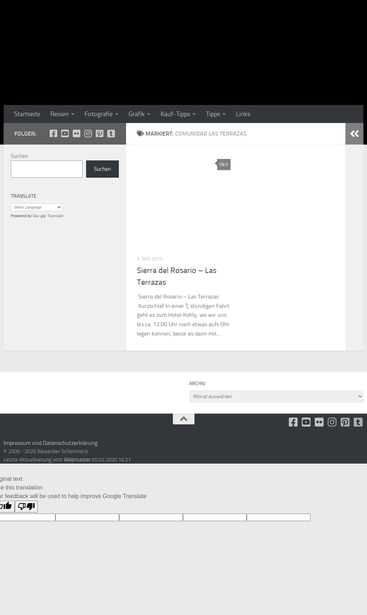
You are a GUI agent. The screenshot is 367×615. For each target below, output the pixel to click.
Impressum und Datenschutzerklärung (51, 442)
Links (243, 114)
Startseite (27, 114)
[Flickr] (76, 133)
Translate (48, 216)
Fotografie (99, 114)
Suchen (19, 156)
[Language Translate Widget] (36, 207)
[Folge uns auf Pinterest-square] (99, 133)
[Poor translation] (26, 506)
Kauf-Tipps (175, 114)
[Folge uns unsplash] (111, 133)
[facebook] (53, 133)
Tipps (213, 114)
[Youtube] (65, 133)
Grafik (137, 114)
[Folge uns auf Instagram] (88, 133)
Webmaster (77, 459)
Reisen (59, 114)
